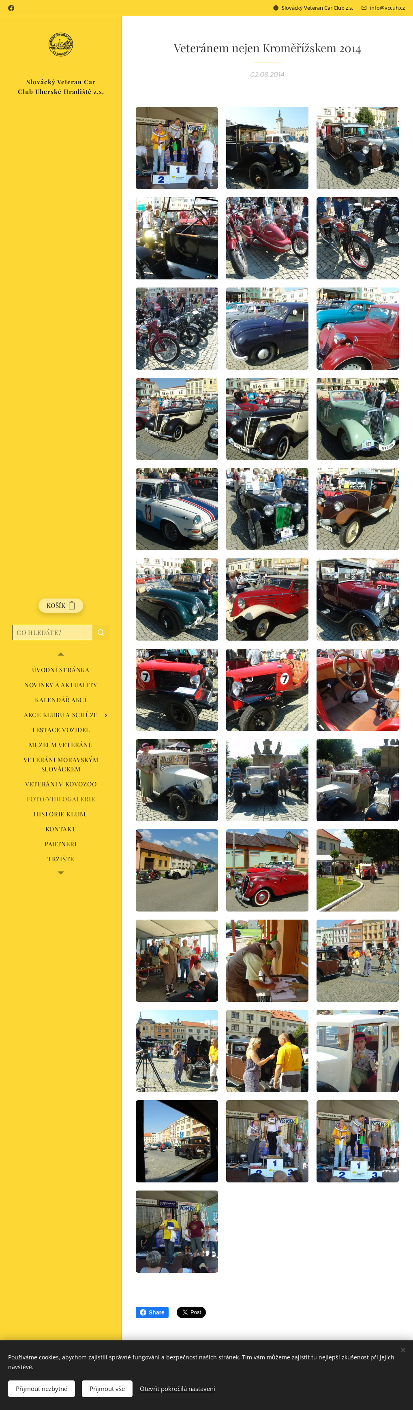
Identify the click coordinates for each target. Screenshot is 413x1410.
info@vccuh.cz (387, 7)
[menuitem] (60, 670)
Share (152, 1312)
